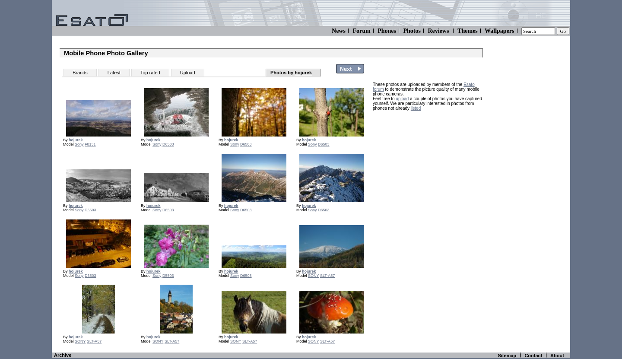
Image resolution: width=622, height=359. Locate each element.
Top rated (150, 72)
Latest (114, 72)
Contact (533, 355)
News (339, 31)
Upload (187, 72)
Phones (387, 31)
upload (402, 98)
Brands (80, 72)
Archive (62, 355)
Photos (411, 31)
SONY (313, 275)
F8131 (90, 144)
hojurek (303, 72)
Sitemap (507, 355)
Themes (467, 31)
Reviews (438, 31)
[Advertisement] (427, 169)
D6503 (168, 144)
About (557, 355)
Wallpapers (499, 31)
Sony (79, 144)
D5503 (168, 275)
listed (416, 108)
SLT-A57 (327, 275)
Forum (361, 31)
